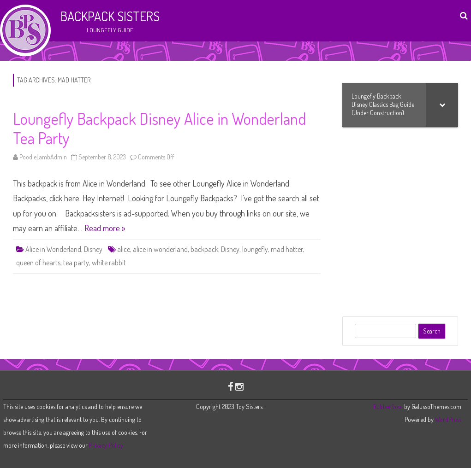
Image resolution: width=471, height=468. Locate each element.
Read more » (104, 228)
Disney (93, 249)
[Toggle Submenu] (442, 105)
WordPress (447, 419)
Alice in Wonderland (53, 249)
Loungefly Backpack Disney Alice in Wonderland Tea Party (159, 128)
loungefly (255, 249)
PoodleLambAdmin (43, 157)
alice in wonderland (160, 249)
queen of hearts (38, 262)
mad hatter (287, 249)
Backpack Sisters (110, 16)
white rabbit (109, 262)
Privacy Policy (106, 445)
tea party (76, 262)
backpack (204, 249)
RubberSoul (388, 406)
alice (123, 249)
